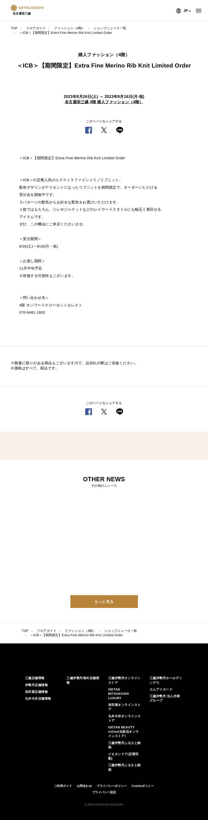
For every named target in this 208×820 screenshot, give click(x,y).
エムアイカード (161, 689)
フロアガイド (36, 28)
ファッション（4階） (69, 28)
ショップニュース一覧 (110, 28)
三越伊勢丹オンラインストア (124, 680)
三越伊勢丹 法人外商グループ (165, 698)
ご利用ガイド (63, 786)
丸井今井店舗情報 (38, 698)
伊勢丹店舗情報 (36, 685)
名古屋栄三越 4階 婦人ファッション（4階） (104, 102)
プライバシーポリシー (112, 786)
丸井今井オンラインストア (124, 718)
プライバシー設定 (104, 792)
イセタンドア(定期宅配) (123, 756)
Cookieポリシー (143, 786)
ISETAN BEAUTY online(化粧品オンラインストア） (123, 731)
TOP (14, 28)
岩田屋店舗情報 (36, 692)
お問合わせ (84, 786)
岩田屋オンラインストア (124, 707)
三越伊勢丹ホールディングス (166, 680)
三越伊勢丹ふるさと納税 (124, 745)
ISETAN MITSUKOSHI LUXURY (118, 694)
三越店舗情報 (35, 678)
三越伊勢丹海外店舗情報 (83, 680)
